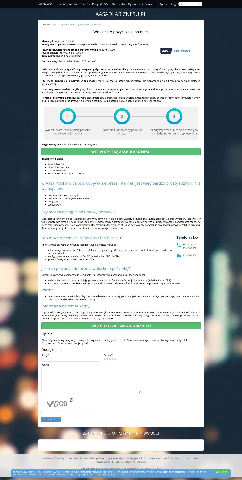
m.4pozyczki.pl (139, 462)
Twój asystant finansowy (53, 458)
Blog (173, 4)
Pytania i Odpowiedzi (142, 4)
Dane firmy (168, 458)
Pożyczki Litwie (191, 458)
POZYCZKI (47, 4)
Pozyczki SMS (101, 4)
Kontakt (178, 458)
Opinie (163, 4)
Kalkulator (119, 4)
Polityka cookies (153, 458)
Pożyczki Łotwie (103, 462)
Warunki (78, 458)
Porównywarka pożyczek (73, 4)
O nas (69, 458)
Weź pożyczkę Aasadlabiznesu (121, 151)
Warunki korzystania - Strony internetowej (103, 458)
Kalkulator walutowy (121, 462)
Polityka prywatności (134, 458)
